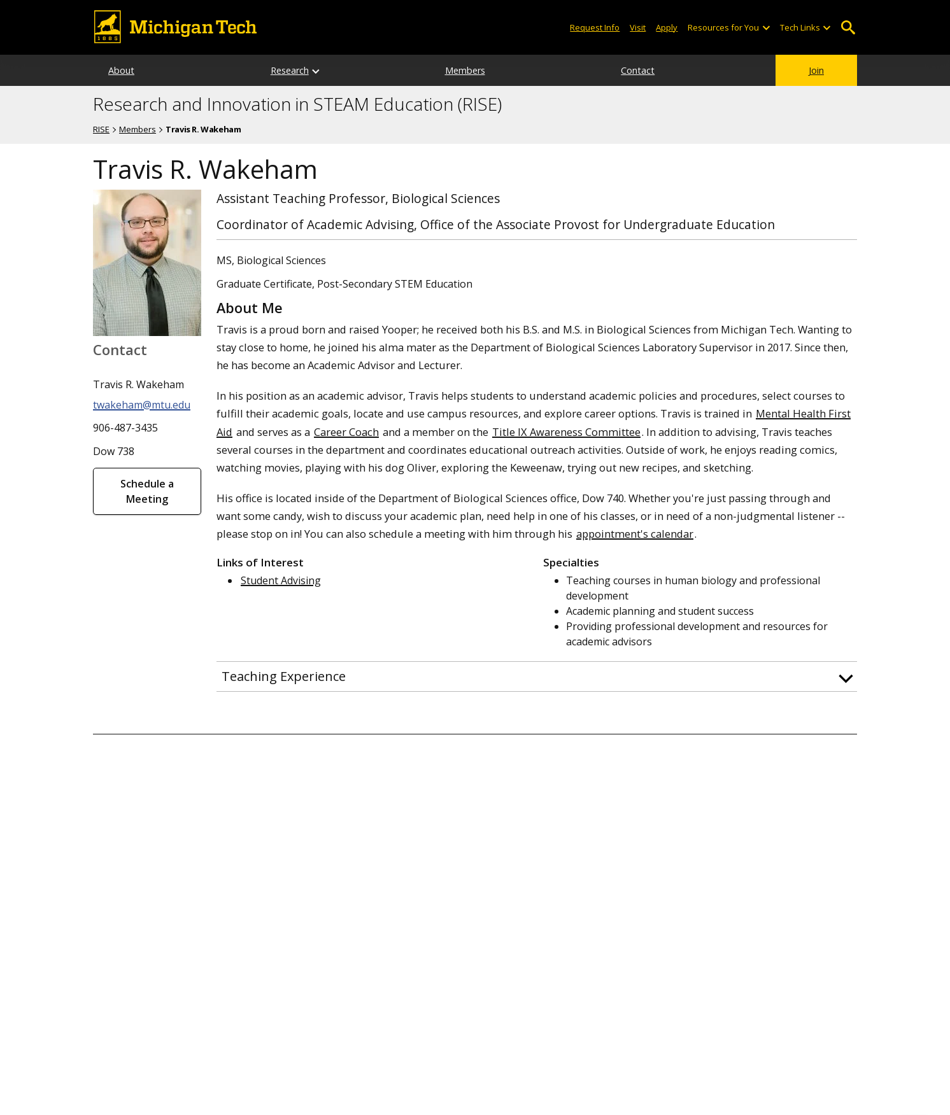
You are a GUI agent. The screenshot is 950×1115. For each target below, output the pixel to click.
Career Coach (346, 431)
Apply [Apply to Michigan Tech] (666, 27)
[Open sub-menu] (765, 27)
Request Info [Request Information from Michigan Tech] (595, 27)
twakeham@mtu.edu (141, 405)
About (121, 70)
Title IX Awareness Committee (566, 431)
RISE (101, 129)
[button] (536, 676)
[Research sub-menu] (316, 70)
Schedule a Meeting (147, 491)
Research (290, 70)
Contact (638, 70)
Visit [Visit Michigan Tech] (638, 27)
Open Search (848, 27)
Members (465, 70)
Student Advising (281, 580)
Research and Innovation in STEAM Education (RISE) (297, 104)
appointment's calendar (634, 533)
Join (816, 70)
